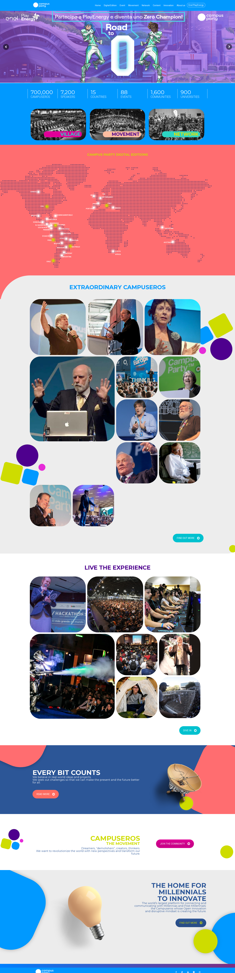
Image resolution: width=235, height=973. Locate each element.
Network (146, 5)
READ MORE (45, 794)
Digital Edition (110, 5)
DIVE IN (190, 730)
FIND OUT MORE (188, 538)
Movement (133, 5)
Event (122, 5)
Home (98, 5)
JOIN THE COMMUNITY (175, 843)
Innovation (169, 5)
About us (181, 5)
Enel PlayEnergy (196, 5)
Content (157, 5)
